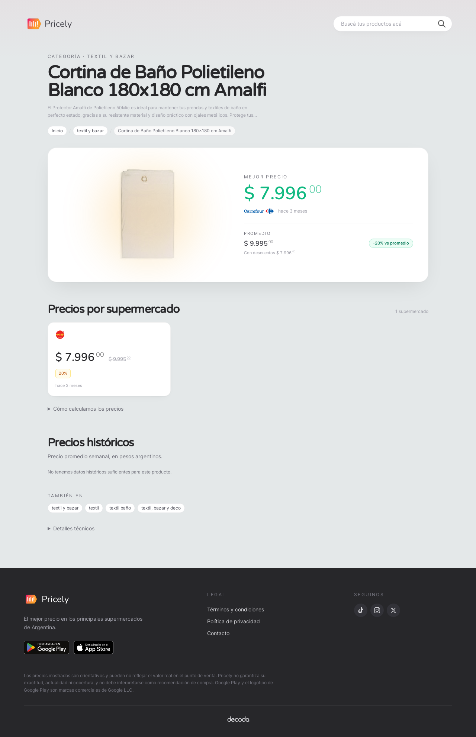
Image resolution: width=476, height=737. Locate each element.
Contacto (218, 633)
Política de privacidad (233, 621)
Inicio (57, 130)
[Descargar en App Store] (94, 647)
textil (94, 508)
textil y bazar (90, 130)
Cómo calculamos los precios (88, 408)
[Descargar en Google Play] (46, 647)
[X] (393, 610)
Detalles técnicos (73, 528)
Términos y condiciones (235, 609)
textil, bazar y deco (161, 508)
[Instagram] (377, 610)
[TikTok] (360, 610)
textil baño (120, 508)
